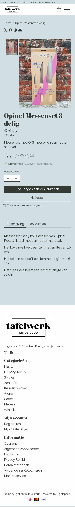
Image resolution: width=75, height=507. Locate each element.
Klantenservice (15, 475)
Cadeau (9, 398)
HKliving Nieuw (15, 371)
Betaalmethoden (16, 464)
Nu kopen (37, 197)
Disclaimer (11, 454)
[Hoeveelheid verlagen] (7, 178)
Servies (9, 377)
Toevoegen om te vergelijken (22, 204)
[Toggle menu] (67, 10)
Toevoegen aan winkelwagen (37, 189)
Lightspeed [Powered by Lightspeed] (63, 493)
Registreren (12, 423)
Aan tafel (10, 382)
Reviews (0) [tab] (37, 223)
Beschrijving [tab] (15, 223)
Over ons (10, 443)
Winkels (10, 409)
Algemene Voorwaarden (22, 448)
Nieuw (8, 366)
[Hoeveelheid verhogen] (16, 178)
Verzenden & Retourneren (23, 470)
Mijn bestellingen (16, 429)
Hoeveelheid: (12, 171)
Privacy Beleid (14, 459)
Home (7, 22)
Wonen (9, 393)
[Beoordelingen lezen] (17, 155)
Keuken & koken (16, 388)
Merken (9, 404)
